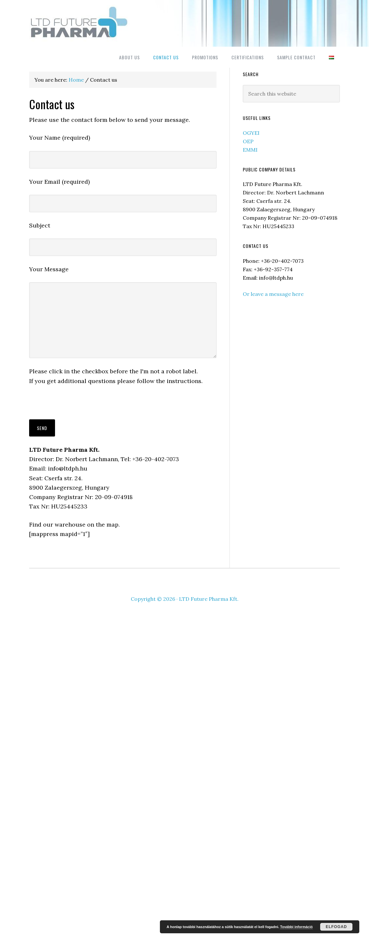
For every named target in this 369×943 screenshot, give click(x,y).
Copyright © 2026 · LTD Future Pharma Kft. (185, 599)
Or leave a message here (273, 294)
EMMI (250, 149)
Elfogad (336, 927)
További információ (296, 927)
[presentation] (78, 406)
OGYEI (251, 133)
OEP (248, 141)
